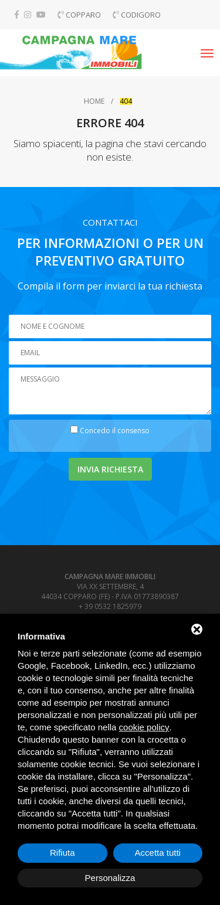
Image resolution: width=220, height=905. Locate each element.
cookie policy (144, 727)
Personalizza (110, 878)
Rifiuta (62, 853)
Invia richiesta (110, 469)
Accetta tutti (158, 853)
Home (94, 101)
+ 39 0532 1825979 (110, 606)
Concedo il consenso (115, 431)
